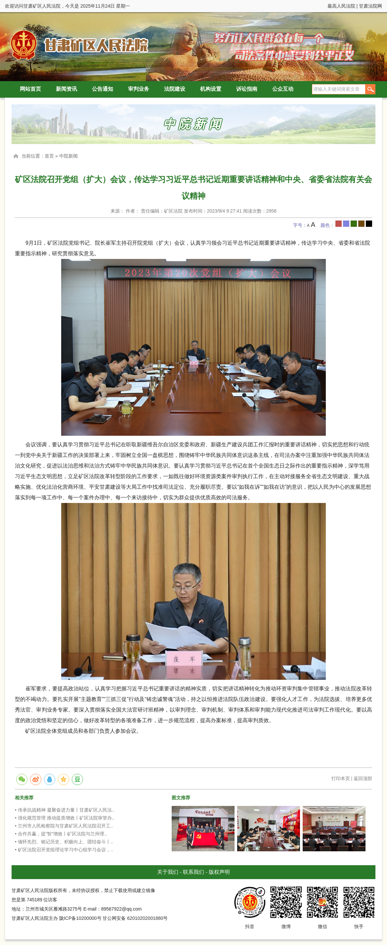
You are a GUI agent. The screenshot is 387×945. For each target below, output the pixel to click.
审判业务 (138, 89)
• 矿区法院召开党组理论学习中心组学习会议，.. (64, 849)
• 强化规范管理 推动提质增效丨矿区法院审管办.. (64, 818)
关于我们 (167, 872)
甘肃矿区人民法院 (77, 44)
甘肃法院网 (370, 6)
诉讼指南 (246, 89)
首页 (49, 156)
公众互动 (282, 89)
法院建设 (174, 89)
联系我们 (193, 872)
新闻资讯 (66, 89)
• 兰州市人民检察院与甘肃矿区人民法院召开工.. (64, 825)
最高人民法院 (341, 6)
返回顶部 (363, 778)
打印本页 (340, 778)
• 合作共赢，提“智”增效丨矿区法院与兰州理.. (61, 833)
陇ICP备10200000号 (80, 918)
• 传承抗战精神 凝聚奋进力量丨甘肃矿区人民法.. (64, 810)
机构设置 (210, 89)
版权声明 (219, 872)
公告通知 (102, 89)
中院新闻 (68, 156)
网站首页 (30, 89)
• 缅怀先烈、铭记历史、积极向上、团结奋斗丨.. (64, 841)
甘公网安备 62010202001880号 (135, 918)
